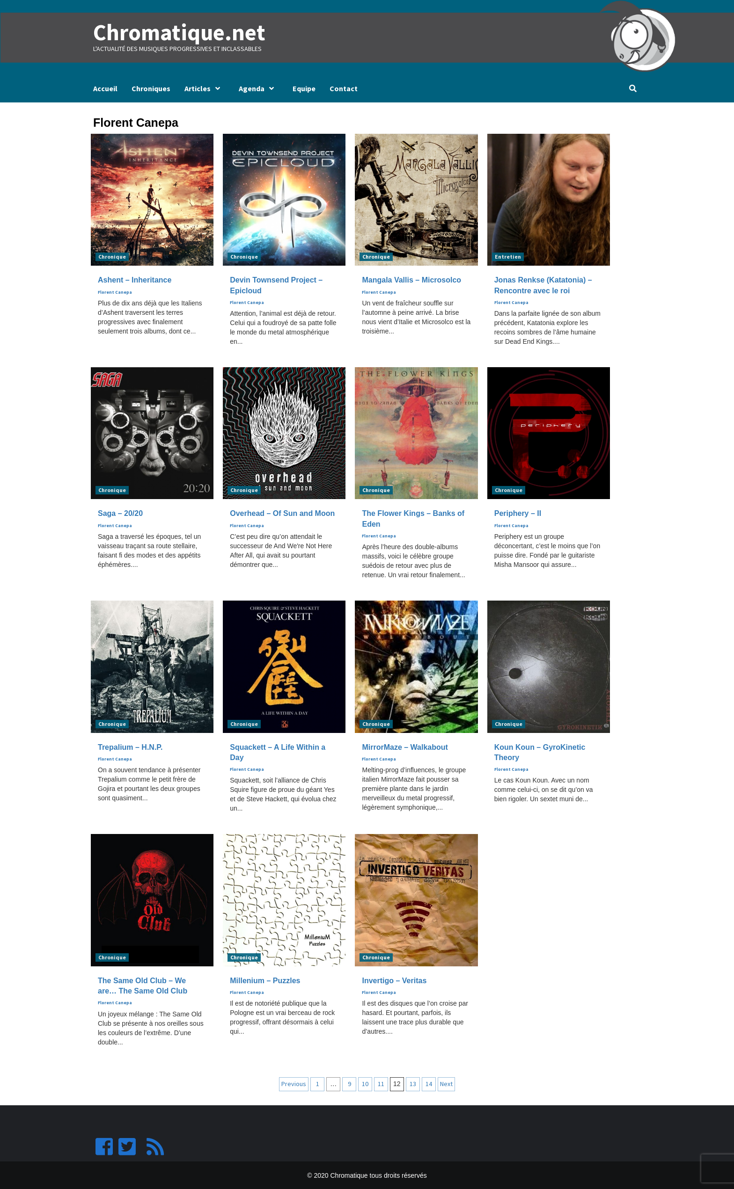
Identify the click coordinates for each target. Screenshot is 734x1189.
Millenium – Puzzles (265, 980)
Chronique (112, 256)
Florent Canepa (115, 292)
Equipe (304, 88)
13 (413, 1083)
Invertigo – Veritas (394, 980)
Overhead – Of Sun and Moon (282, 513)
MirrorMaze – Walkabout (405, 747)
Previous (293, 1083)
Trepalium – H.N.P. (130, 747)
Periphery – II (518, 513)
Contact (344, 88)
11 (381, 1083)
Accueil (105, 88)
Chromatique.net (178, 32)
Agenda (259, 88)
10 (365, 1083)
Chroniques (151, 88)
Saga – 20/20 (120, 513)
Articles (204, 88)
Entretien (508, 256)
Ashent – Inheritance (134, 280)
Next (446, 1083)
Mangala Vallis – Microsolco (411, 280)
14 (429, 1083)
